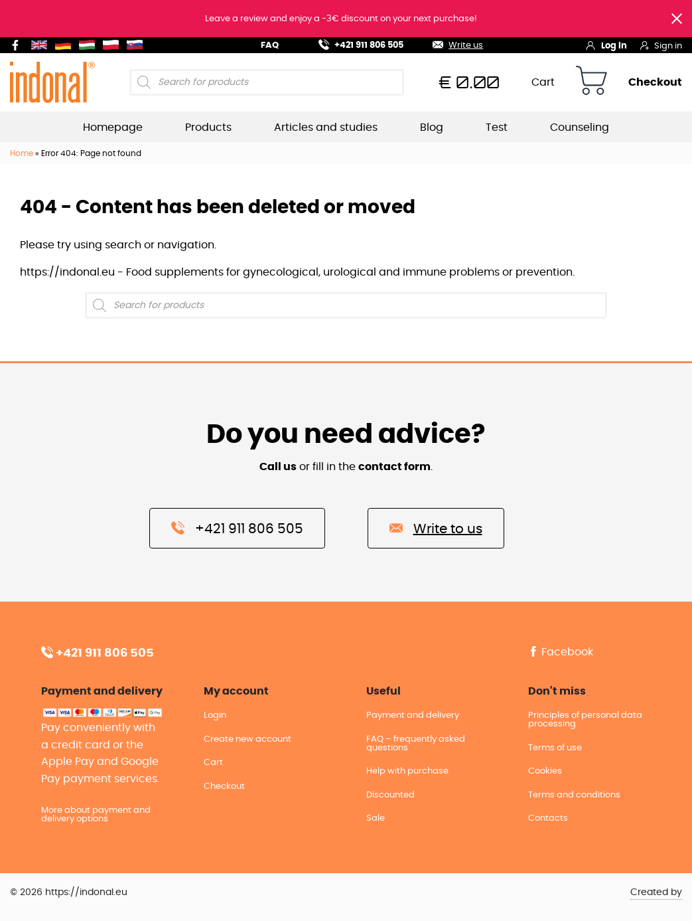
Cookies (545, 771)
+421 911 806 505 (353, 43)
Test (497, 127)
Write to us (435, 528)
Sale (375, 818)
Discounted (390, 795)
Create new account (247, 739)
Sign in (661, 45)
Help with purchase (407, 771)
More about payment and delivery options (96, 814)
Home (21, 153)
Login (215, 715)
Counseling (579, 127)
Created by (656, 892)
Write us (450, 43)
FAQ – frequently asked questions (415, 743)
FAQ (270, 45)
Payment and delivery (412, 715)
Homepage (113, 127)
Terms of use (555, 748)
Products (208, 127)
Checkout (655, 82)
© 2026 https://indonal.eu (68, 892)
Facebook (560, 652)
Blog (431, 127)
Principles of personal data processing (585, 719)
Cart (543, 82)
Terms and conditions (574, 795)
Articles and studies (326, 127)
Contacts (548, 818)
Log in (606, 45)
